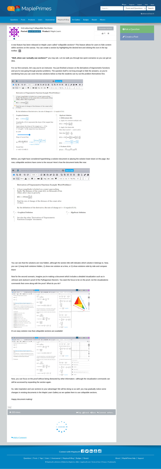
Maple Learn (55, 31)
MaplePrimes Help (129, 458)
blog (9, 407)
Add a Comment (19, 438)
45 (39, 31)
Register (131, 4)
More (102, 20)
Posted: (24, 31)
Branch (85, 413)
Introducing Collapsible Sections (36, 28)
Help (146, 4)
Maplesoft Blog (63, 20)
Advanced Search (147, 13)
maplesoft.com (85, 462)
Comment (101, 413)
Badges (86, 20)
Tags (41, 458)
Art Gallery (76, 20)
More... (110, 413)
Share (93, 413)
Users (40, 20)
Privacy (104, 462)
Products (31, 20)
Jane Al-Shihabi (33, 31)
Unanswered (50, 20)
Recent (94, 20)
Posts (23, 20)
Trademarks (112, 462)
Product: (46, 31)
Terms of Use (96, 462)
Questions (14, 20)
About (152, 4)
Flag (78, 413)
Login (124, 4)
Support (139, 4)
